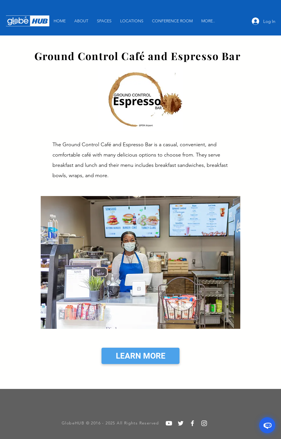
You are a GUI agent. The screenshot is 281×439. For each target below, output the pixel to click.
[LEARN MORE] (140, 356)
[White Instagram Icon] (204, 423)
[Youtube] (169, 423)
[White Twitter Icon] (180, 423)
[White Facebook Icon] (192, 423)
